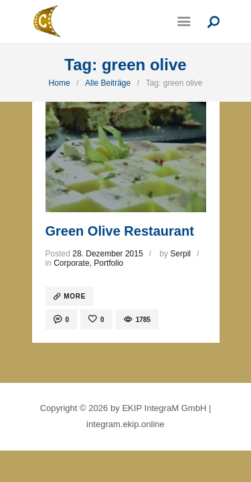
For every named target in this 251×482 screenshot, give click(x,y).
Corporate (71, 263)
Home (59, 83)
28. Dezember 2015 (107, 253)
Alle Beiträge (108, 83)
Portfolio (108, 263)
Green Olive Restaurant (120, 231)
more (75, 296)
